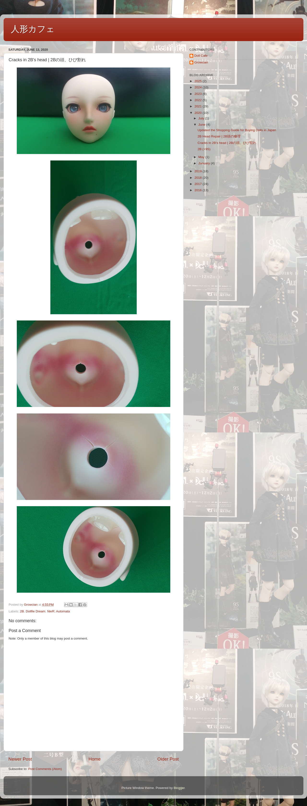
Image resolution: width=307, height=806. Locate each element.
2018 (199, 177)
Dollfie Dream (35, 611)
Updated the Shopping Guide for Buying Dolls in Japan (237, 130)
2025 (199, 81)
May (201, 157)
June (202, 124)
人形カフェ (33, 29)
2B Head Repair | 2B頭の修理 (219, 136)
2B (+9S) (204, 149)
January (204, 163)
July (201, 118)
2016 (199, 190)
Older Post (168, 759)
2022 (199, 100)
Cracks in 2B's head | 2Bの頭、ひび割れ (227, 143)
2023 (199, 94)
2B (22, 611)
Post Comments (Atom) (45, 769)
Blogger (179, 788)
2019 (199, 171)
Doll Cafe (201, 55)
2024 (199, 87)
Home (94, 759)
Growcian (201, 62)
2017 (199, 184)
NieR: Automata (58, 611)
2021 (199, 106)
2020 (199, 113)
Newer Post (20, 759)
